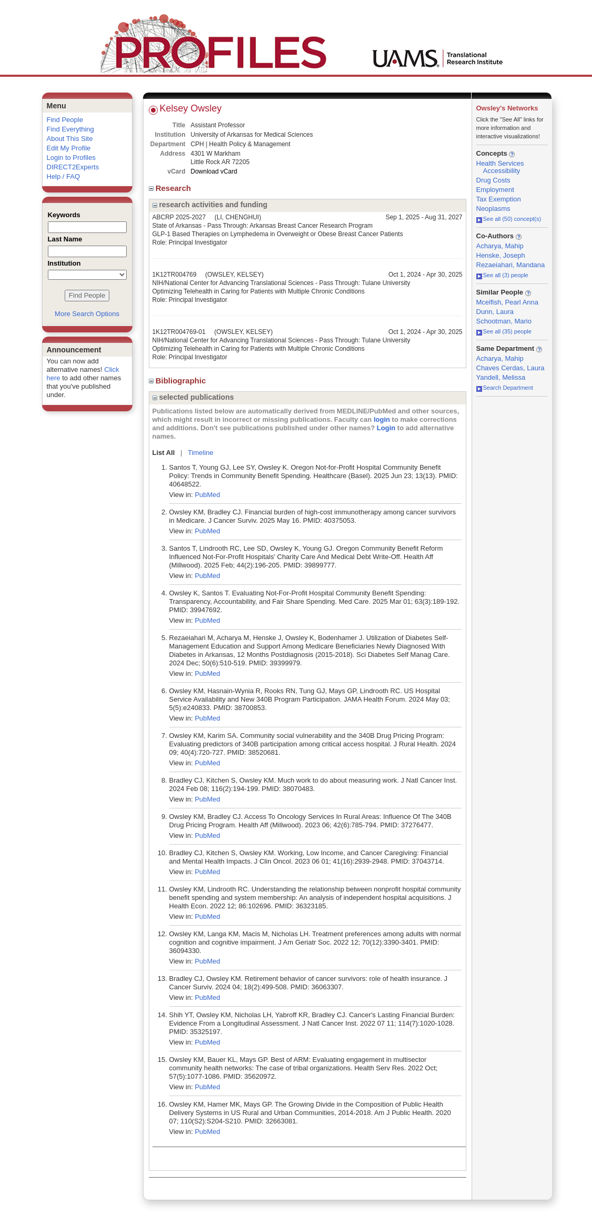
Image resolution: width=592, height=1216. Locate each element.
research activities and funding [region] (210, 204)
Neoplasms (493, 208)
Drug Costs (493, 180)
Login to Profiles (71, 157)
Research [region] (171, 188)
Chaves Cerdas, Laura (510, 368)
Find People (65, 120)
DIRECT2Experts (73, 167)
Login (386, 428)
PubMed (207, 495)
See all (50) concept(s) (509, 219)
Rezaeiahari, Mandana (510, 265)
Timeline (200, 453)
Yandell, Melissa (501, 377)
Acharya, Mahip (500, 246)
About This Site (70, 139)
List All (163, 453)
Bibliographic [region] (178, 380)
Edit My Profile (69, 148)
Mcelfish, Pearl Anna (507, 302)
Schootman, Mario (504, 321)
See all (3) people (502, 275)
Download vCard (214, 171)
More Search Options (87, 314)
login (382, 419)
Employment (495, 190)
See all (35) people (504, 331)
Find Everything (70, 129)
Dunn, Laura (495, 312)
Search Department (504, 387)
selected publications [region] (193, 397)
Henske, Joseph (500, 255)
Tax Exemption (498, 199)
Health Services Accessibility (500, 167)
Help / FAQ (63, 176)
